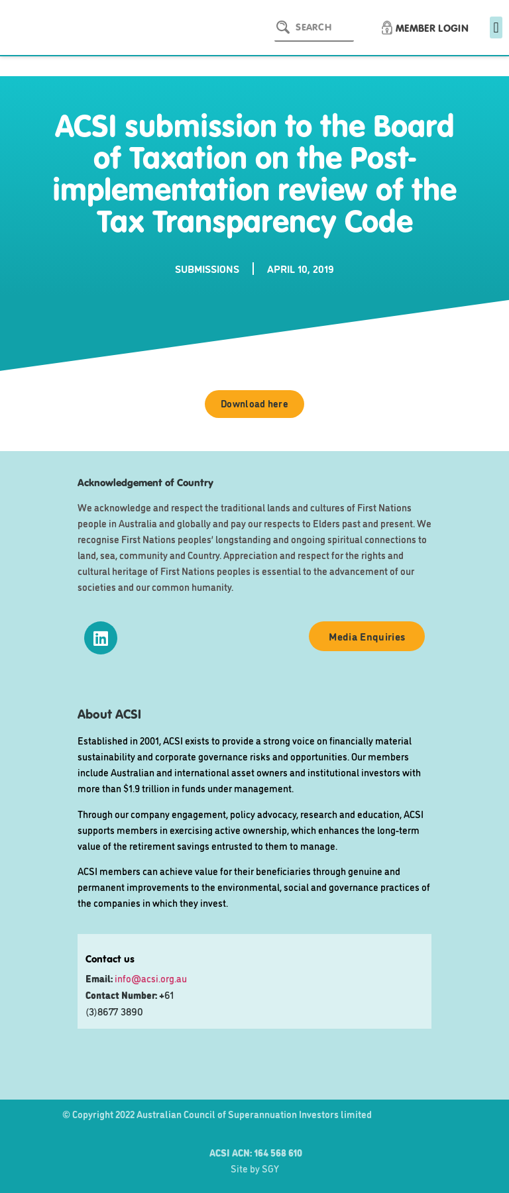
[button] (496, 27)
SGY (270, 1168)
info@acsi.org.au (151, 978)
